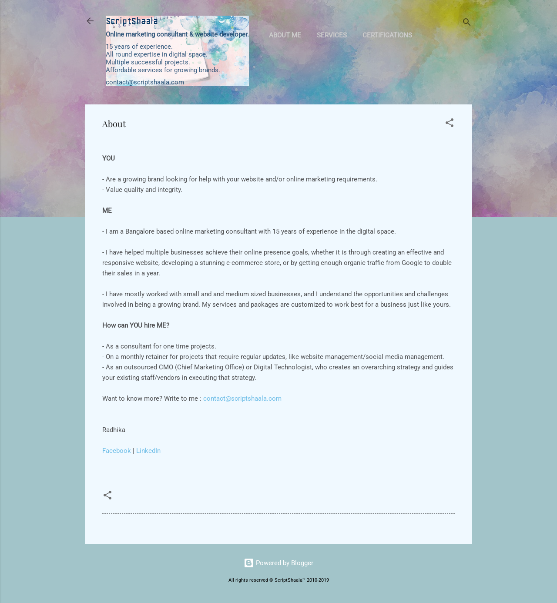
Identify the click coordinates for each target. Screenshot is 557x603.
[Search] (467, 23)
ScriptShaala (132, 21)
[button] (449, 124)
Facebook (116, 451)
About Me (285, 35)
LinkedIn (148, 451)
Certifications (387, 35)
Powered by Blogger (278, 563)
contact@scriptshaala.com (242, 398)
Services (332, 35)
